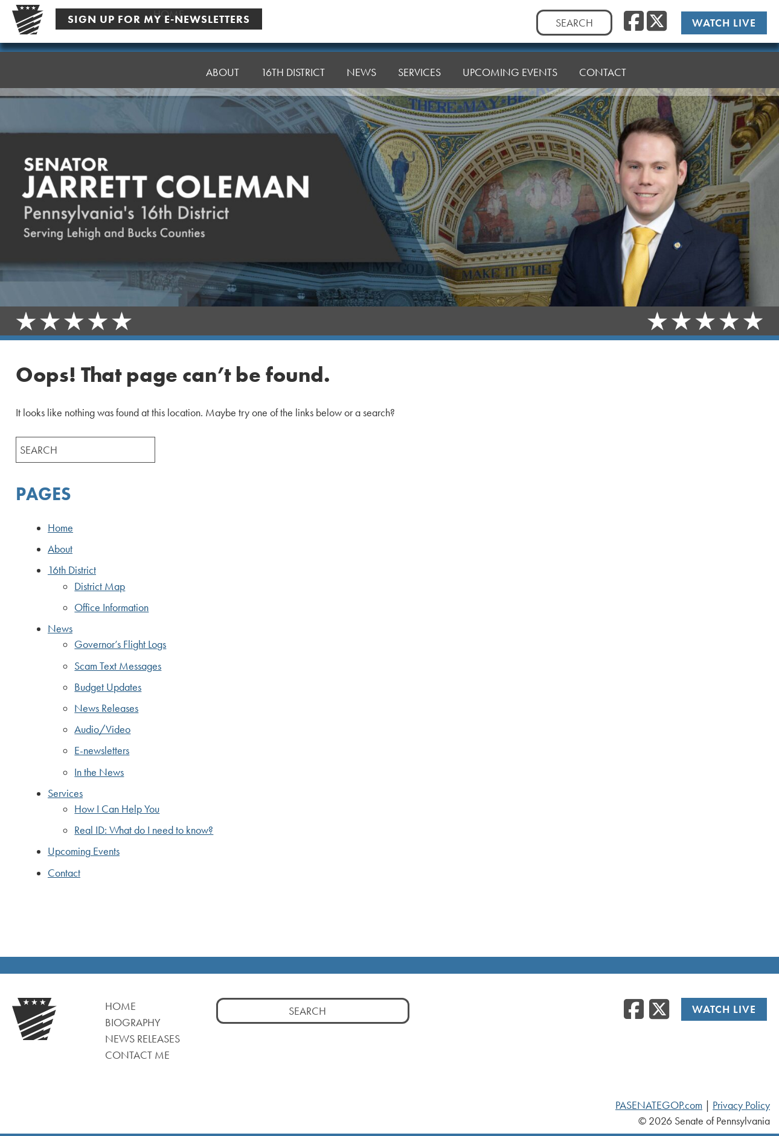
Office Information (111, 607)
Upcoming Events (510, 60)
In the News (99, 772)
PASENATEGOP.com (658, 1105)
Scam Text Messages (117, 666)
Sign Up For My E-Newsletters (159, 19)
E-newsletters (101, 750)
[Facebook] (634, 21)
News (361, 66)
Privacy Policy (741, 1105)
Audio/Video (102, 729)
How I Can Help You (116, 809)
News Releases (106, 708)
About (222, 72)
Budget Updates (107, 687)
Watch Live (724, 23)
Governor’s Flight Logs (120, 644)
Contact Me (137, 1055)
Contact (602, 57)
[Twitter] (657, 21)
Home (168, 72)
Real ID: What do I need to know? (143, 830)
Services (419, 63)
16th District (293, 69)
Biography (133, 1022)
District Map (99, 586)
